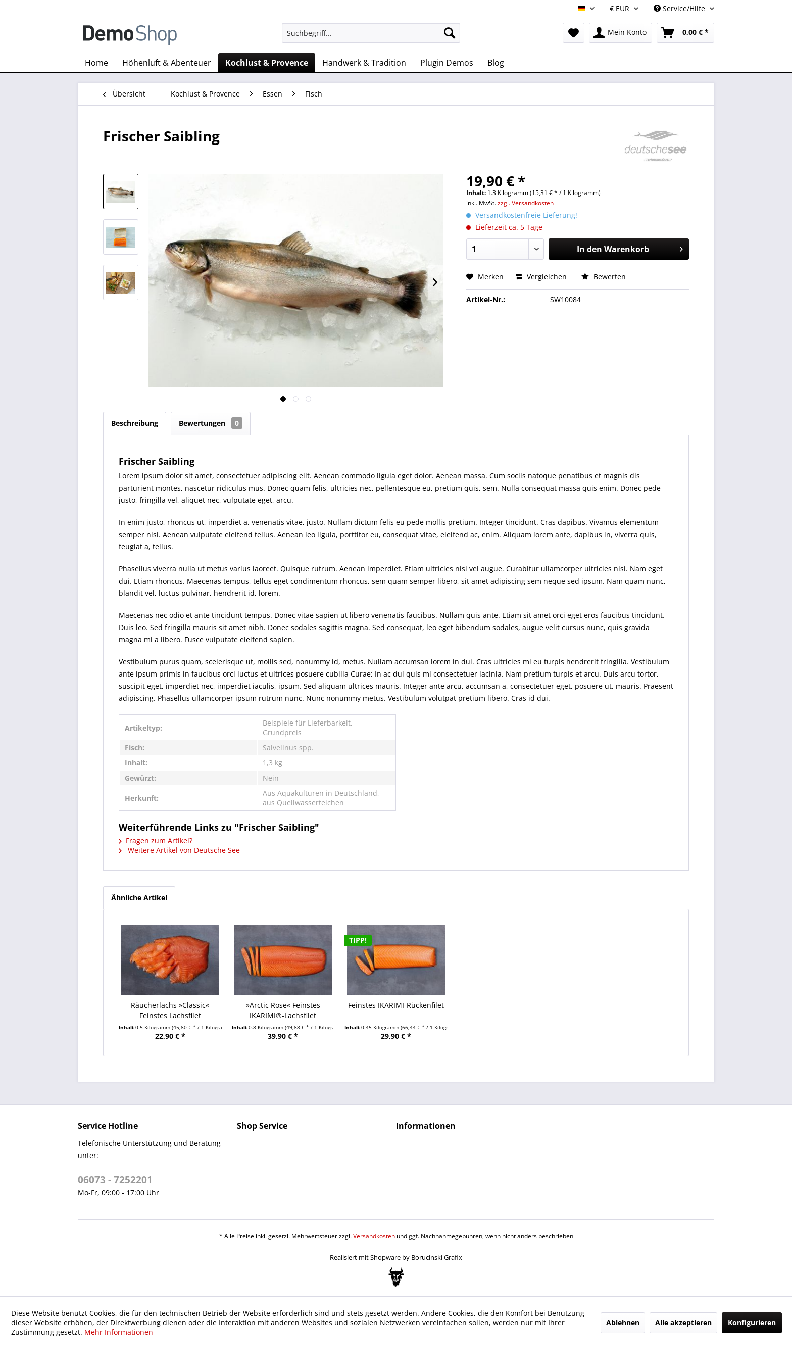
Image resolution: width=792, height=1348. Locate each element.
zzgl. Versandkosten (526, 203)
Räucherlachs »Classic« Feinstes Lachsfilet (170, 1010)
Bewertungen (210, 423)
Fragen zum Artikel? (155, 840)
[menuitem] (371, 33)
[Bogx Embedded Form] (396, 1277)
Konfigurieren (752, 1322)
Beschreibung (134, 423)
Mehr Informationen (118, 1332)
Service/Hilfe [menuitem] (680, 8)
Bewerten (603, 276)
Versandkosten (374, 1236)
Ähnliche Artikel (139, 897)
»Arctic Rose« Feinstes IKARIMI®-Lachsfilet (283, 1010)
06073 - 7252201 (115, 1179)
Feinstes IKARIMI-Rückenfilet (396, 1005)
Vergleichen (541, 276)
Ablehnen (622, 1322)
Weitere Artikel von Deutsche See (179, 850)
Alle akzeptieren (683, 1322)
